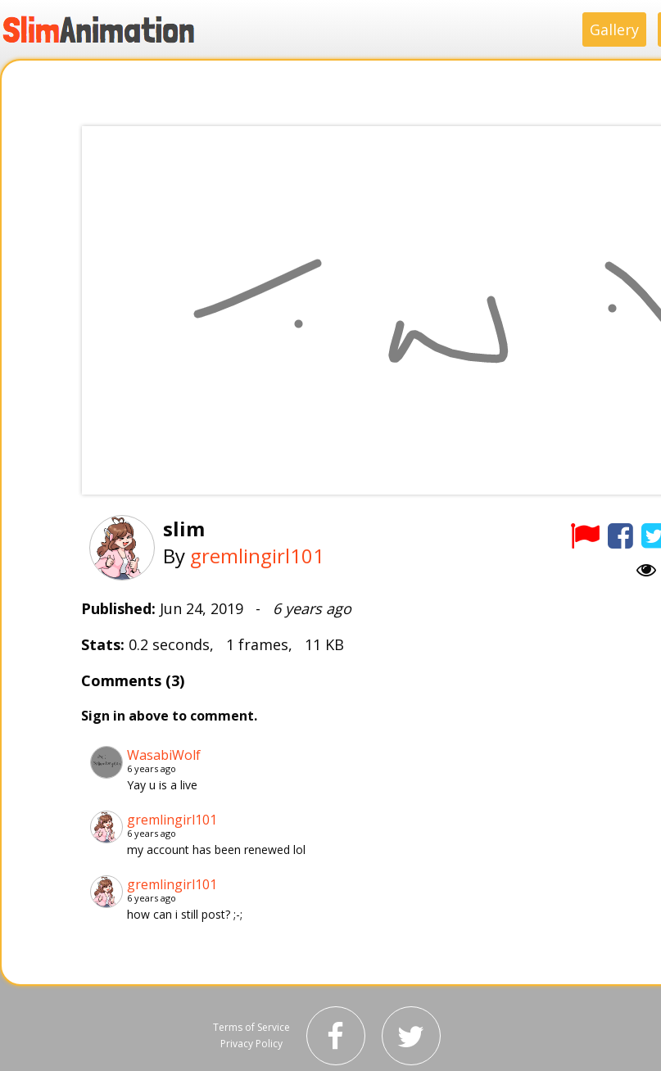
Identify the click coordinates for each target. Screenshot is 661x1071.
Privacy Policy (251, 1044)
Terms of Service (251, 1027)
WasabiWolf (164, 755)
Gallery (614, 29)
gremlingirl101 (257, 555)
